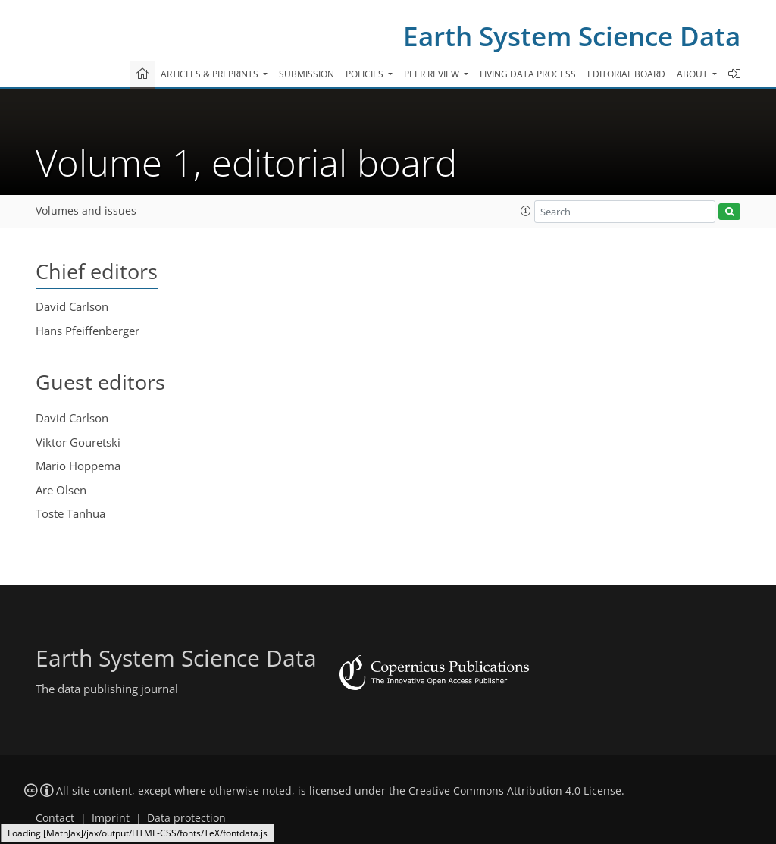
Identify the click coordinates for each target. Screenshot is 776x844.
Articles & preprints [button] (211, 73)
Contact (55, 818)
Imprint (111, 818)
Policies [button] (366, 73)
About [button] (693, 73)
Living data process (528, 73)
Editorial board (626, 73)
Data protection (186, 818)
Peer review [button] (433, 73)
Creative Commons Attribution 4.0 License (514, 791)
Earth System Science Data (571, 36)
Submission (306, 73)
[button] (526, 211)
